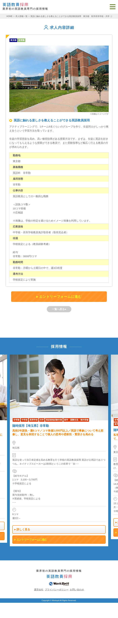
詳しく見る (23, 529)
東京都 (13, 40)
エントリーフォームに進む (60, 296)
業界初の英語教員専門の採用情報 (25, 6)
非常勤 (21, 40)
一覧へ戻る (58, 309)
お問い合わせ (77, 589)
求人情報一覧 (21, 16)
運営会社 (38, 589)
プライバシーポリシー (56, 589)
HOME (9, 16)
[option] (59, 450)
